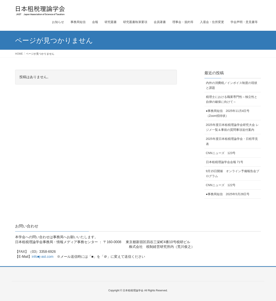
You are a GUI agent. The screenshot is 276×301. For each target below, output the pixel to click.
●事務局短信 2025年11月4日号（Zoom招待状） (228, 113)
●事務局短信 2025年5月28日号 (228, 194)
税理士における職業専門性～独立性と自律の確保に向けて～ (231, 99)
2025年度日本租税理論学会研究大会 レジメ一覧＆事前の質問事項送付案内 (232, 127)
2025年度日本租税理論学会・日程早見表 (232, 141)
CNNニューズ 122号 (221, 185)
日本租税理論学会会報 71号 (224, 162)
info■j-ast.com (42, 256)
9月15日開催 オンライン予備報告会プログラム (232, 173)
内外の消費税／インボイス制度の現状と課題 (231, 85)
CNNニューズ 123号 (221, 153)
